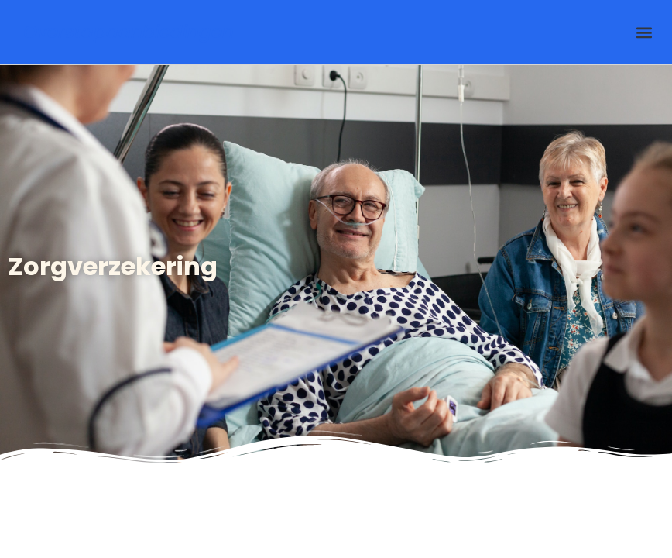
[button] (644, 32)
